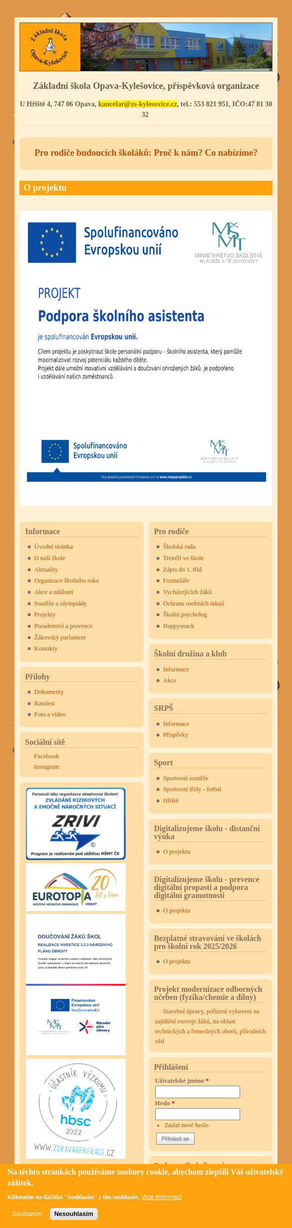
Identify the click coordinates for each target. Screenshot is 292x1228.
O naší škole (49, 558)
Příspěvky (175, 734)
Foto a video (50, 714)
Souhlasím (27, 1218)
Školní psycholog (185, 614)
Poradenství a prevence (63, 625)
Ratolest (44, 703)
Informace (176, 669)
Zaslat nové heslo (186, 1125)
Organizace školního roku (66, 580)
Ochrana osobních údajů (193, 603)
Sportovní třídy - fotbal (192, 789)
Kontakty (46, 648)
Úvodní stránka (53, 546)
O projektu (176, 851)
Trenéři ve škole (183, 558)
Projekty (45, 614)
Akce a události (53, 592)
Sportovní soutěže (186, 778)
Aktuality (46, 569)
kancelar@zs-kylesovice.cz (137, 104)
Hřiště (171, 800)
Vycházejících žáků (187, 592)
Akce (170, 680)
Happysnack (178, 625)
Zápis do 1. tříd (182, 569)
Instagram (46, 766)
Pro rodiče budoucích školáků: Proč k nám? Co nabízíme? (146, 153)
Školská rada (179, 546)
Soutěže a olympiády (60, 603)
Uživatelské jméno (182, 1080)
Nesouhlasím (73, 1218)
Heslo (165, 1103)
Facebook (46, 756)
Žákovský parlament (60, 637)
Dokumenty (49, 691)
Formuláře (176, 580)
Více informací (161, 1201)
